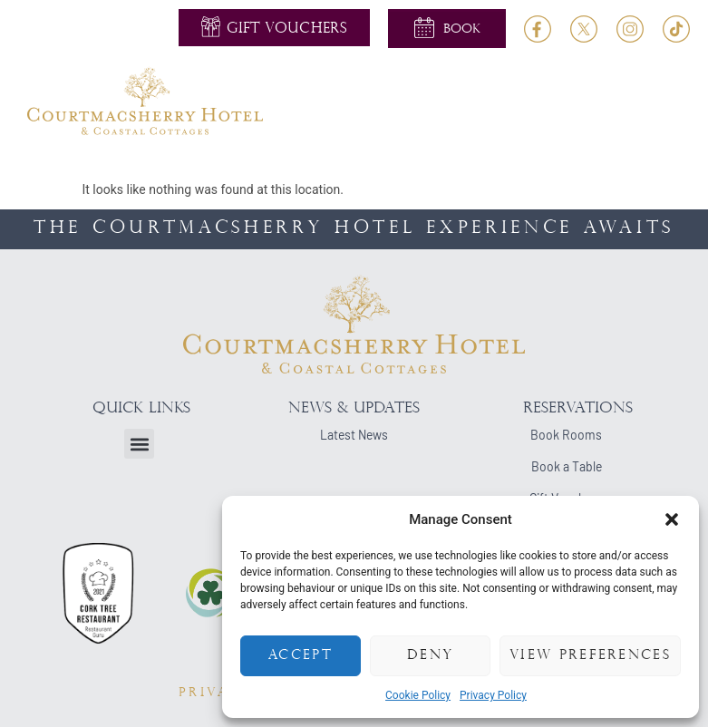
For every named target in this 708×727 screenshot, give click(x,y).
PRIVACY (216, 693)
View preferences (590, 656)
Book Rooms (566, 434)
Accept (300, 656)
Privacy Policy (493, 695)
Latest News (354, 434)
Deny (430, 656)
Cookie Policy (418, 695)
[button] (672, 519)
